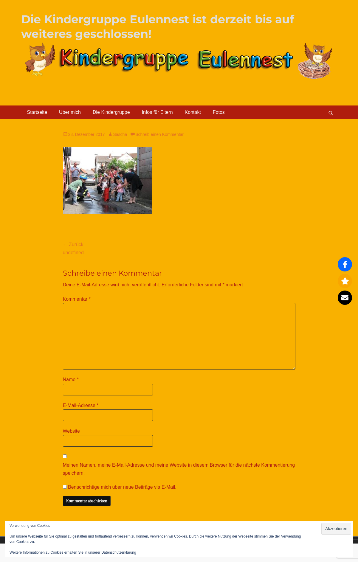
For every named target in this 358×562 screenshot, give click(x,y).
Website (71, 431)
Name (71, 379)
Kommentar (77, 299)
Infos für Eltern (157, 112)
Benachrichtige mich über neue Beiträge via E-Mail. (122, 487)
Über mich (70, 112)
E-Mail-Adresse (81, 405)
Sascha (120, 134)
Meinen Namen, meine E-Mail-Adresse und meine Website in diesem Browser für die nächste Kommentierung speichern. (179, 469)
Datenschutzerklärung (118, 552)
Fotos (219, 112)
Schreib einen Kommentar (159, 134)
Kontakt (193, 112)
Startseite (37, 112)
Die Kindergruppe (111, 112)
